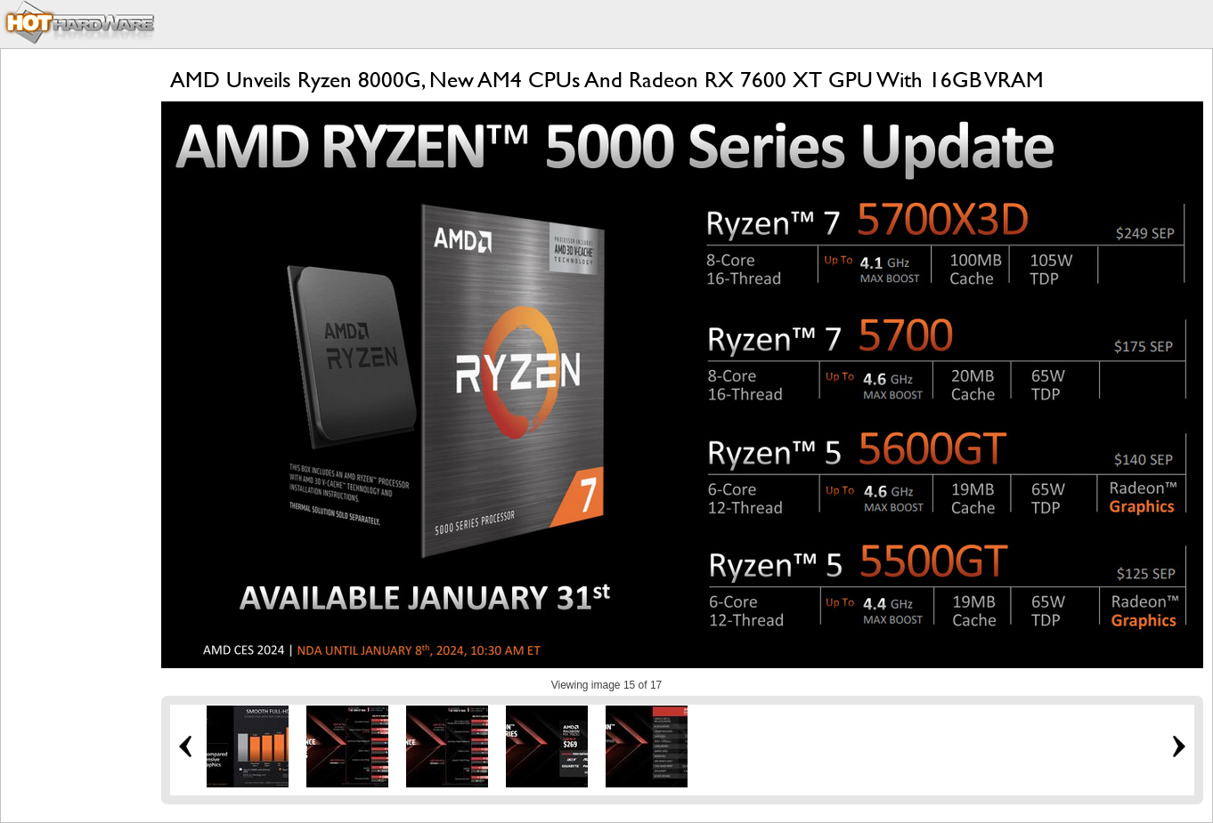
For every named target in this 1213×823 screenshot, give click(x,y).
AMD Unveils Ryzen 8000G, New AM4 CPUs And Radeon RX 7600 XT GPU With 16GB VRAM (607, 80)
